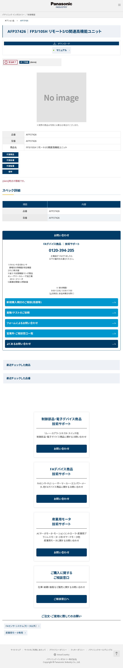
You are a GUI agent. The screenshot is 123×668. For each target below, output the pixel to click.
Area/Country (61, 654)
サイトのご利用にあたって (35, 650)
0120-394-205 (61, 250)
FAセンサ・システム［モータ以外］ (21, 626)
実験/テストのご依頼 (61, 312)
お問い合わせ (61, 448)
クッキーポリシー (78, 650)
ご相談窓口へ (61, 599)
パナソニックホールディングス (100, 650)
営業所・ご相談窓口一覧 (61, 333)
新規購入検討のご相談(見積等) (61, 302)
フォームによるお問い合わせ (61, 323)
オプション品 (9, 20)
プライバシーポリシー (58, 650)
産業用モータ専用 (14, 632)
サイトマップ (16, 650)
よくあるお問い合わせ (61, 344)
